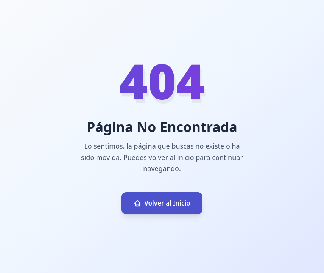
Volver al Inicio (162, 203)
